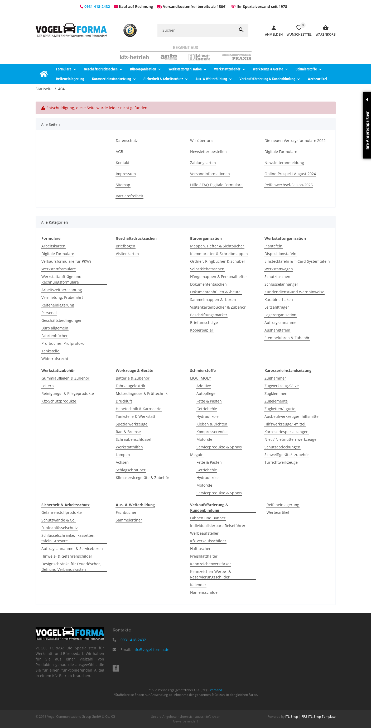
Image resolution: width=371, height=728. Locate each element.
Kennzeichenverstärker (210, 563)
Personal (49, 312)
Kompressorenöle (212, 431)
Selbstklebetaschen (207, 268)
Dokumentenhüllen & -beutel (216, 291)
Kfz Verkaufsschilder (208, 540)
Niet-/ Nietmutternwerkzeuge (290, 439)
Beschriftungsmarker (208, 314)
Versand (216, 690)
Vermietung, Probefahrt (62, 297)
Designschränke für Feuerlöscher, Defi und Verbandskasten (71, 566)
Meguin (197, 454)
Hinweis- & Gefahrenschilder (66, 556)
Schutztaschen (277, 276)
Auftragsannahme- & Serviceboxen (72, 548)
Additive (203, 385)
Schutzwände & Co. (58, 520)
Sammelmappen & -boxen (213, 299)
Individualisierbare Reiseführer (217, 525)
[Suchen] (195, 30)
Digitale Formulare (57, 253)
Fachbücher (126, 512)
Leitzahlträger (276, 307)
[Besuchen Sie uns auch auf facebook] (116, 668)
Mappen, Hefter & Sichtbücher (217, 245)
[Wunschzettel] (297, 30)
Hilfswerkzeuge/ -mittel (284, 424)
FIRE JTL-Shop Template (318, 716)
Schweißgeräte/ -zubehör (286, 454)
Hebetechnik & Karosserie (138, 408)
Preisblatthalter (204, 556)
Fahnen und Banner (207, 517)
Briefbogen (125, 245)
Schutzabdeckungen (282, 446)
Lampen (123, 454)
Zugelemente (276, 401)
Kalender (198, 584)
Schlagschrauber (131, 469)
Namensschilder (204, 592)
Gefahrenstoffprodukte (61, 512)
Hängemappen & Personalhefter (218, 276)
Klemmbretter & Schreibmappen (219, 253)
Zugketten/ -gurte (279, 408)
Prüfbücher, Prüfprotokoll (63, 343)
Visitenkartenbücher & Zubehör (218, 307)
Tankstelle (50, 350)
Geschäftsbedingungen (62, 320)
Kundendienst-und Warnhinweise (294, 291)
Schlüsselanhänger (281, 284)
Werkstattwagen (278, 268)
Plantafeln (273, 245)
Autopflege (205, 393)
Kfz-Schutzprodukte (58, 401)
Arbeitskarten (53, 245)
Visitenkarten (127, 253)
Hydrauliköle (207, 416)
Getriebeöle (206, 408)
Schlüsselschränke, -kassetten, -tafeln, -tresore (69, 538)
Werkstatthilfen (129, 446)
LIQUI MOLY (200, 378)
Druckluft (124, 401)
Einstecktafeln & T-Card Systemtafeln (297, 261)
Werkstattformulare (58, 268)
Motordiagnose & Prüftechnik (141, 393)
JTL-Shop (292, 716)
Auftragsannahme (280, 322)
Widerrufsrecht (54, 358)
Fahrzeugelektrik (130, 385)
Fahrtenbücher (54, 335)
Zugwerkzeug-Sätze (281, 385)
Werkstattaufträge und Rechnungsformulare (61, 279)
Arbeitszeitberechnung (61, 289)
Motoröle (204, 439)
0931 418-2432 (97, 6)
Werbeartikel (278, 512)
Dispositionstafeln (280, 253)
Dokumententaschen (208, 284)
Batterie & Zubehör (133, 378)
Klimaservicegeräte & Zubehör (142, 477)
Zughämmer (275, 378)
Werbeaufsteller (204, 533)
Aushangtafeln (277, 330)
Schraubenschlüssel (133, 439)
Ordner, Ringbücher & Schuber (217, 261)
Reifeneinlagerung (57, 305)
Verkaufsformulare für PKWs (66, 261)
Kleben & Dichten (211, 424)
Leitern (47, 385)
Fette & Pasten (209, 401)
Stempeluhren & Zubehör (287, 337)
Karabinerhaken (278, 299)
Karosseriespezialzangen (286, 431)
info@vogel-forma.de (150, 649)
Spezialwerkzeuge (131, 424)
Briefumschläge (204, 322)
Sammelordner (129, 520)
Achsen (122, 462)
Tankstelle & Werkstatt (135, 416)
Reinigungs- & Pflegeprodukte (67, 393)
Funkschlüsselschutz (59, 527)
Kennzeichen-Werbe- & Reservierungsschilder (210, 574)
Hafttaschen (200, 548)
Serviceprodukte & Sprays (219, 446)
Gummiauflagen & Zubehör (65, 378)
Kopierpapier (201, 330)
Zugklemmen (275, 393)
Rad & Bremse (128, 431)
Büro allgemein (54, 328)
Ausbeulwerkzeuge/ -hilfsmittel (292, 416)
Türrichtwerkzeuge (281, 462)
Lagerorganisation (280, 314)
